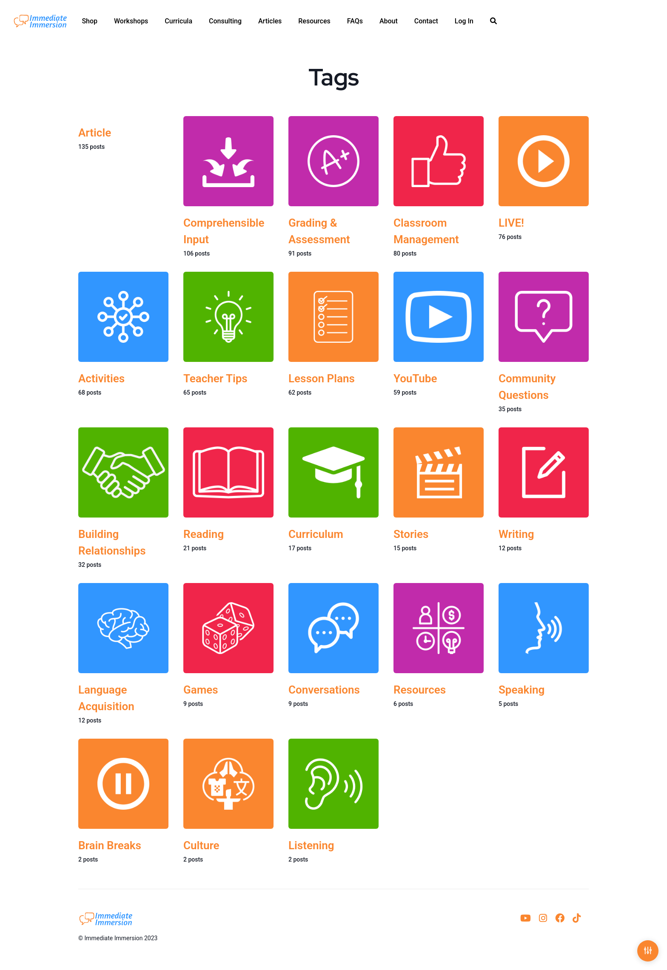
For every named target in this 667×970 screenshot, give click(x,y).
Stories (410, 534)
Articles (270, 21)
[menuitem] (89, 21)
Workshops (131, 21)
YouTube (415, 378)
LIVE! (511, 222)
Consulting (225, 21)
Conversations (324, 690)
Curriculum (315, 534)
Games (200, 690)
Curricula (178, 21)
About (388, 21)
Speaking (521, 690)
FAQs (355, 21)
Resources (314, 21)
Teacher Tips (215, 378)
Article (94, 132)
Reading (203, 534)
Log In (464, 21)
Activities (101, 378)
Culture (201, 845)
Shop (89, 21)
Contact (426, 21)
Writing (516, 534)
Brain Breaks (109, 845)
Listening (311, 845)
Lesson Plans (321, 378)
